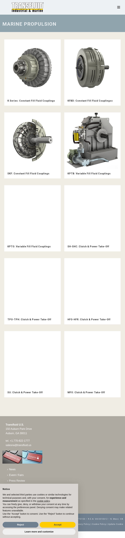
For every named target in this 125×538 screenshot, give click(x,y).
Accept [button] (58, 524)
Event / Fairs (15, 475)
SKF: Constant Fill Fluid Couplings (28, 173)
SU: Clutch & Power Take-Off (25, 392)
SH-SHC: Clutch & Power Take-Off (88, 246)
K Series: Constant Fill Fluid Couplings (31, 100)
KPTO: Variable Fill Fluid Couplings (29, 246)
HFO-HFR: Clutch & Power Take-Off (89, 319)
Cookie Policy (99, 524)
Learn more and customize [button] (39, 531)
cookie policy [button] (43, 501)
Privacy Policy (82, 524)
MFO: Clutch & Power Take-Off (86, 392)
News (11, 469)
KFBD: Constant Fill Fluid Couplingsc (90, 100)
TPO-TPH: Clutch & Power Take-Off (29, 319)
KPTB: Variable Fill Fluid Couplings (89, 173)
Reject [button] (20, 524)
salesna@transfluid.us (18, 445)
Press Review (16, 480)
